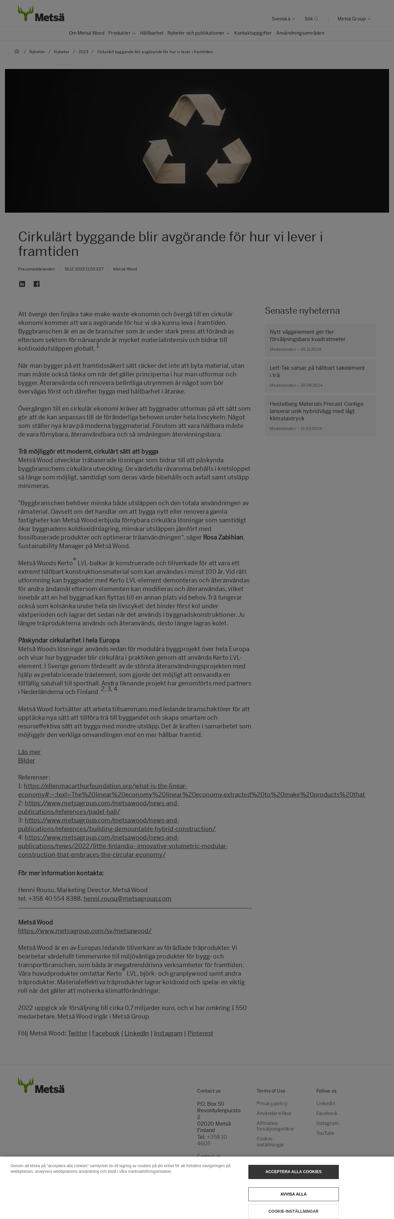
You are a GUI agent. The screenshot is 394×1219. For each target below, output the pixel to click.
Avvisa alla (293, 1201)
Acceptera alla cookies (294, 1178)
